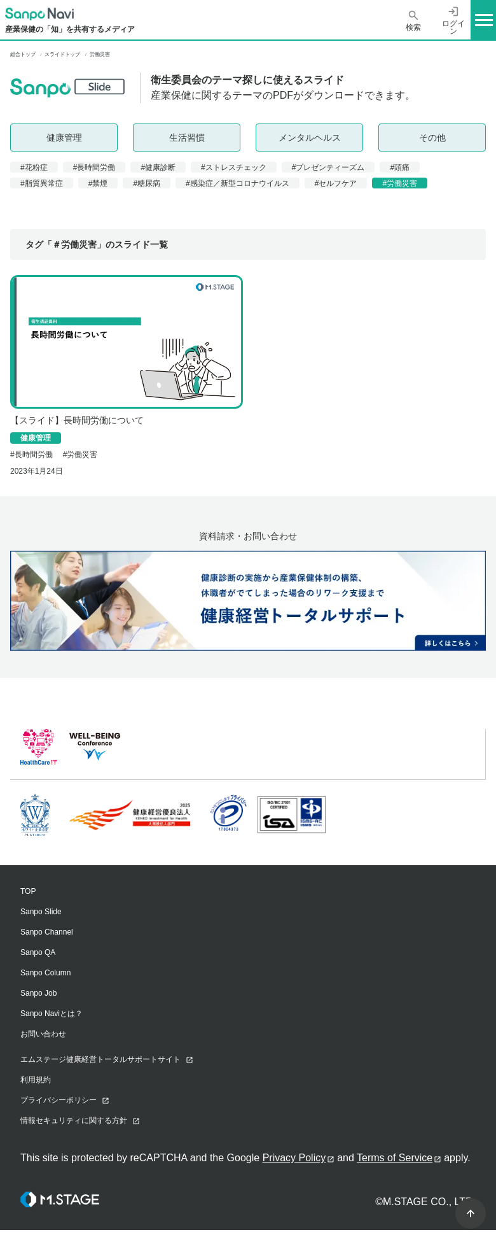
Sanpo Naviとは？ (51, 1013)
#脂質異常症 (41, 183)
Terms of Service (394, 1157)
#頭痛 (400, 167)
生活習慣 (187, 137)
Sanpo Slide (41, 911)
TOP (28, 891)
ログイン (453, 20)
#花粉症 (34, 167)
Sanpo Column (45, 972)
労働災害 (82, 454)
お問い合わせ (43, 1033)
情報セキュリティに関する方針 (73, 1120)
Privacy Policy (294, 1157)
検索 (413, 21)
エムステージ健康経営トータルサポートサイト (100, 1059)
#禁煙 (98, 183)
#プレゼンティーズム (328, 167)
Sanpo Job (38, 993)
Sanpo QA (37, 952)
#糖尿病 (146, 183)
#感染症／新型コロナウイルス (237, 183)
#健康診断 (158, 167)
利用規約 (35, 1079)
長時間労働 (34, 454)
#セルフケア (336, 183)
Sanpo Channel (46, 932)
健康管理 (64, 137)
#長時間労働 (94, 167)
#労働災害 (399, 183)
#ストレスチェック (233, 167)
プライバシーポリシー (58, 1100)
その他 (432, 137)
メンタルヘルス (310, 137)
